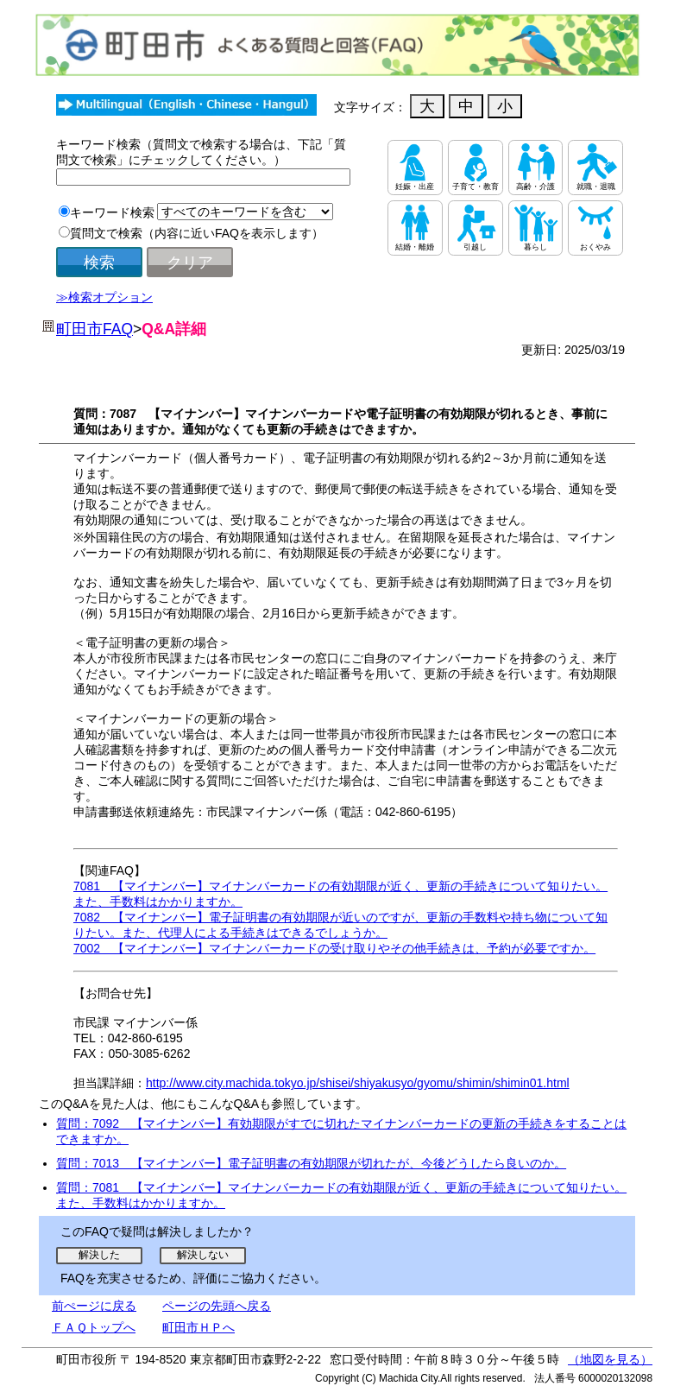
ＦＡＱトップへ (93, 1327)
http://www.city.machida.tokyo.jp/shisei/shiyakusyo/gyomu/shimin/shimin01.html (358, 1083)
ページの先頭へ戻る (216, 1306)
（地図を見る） (610, 1359)
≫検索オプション (104, 297)
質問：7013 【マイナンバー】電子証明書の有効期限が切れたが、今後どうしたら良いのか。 (311, 1163)
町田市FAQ (94, 329)
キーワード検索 (112, 212)
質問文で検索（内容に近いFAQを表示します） (197, 233)
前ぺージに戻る (94, 1306)
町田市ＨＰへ (198, 1327)
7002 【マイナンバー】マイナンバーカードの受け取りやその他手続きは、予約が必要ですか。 (334, 948)
